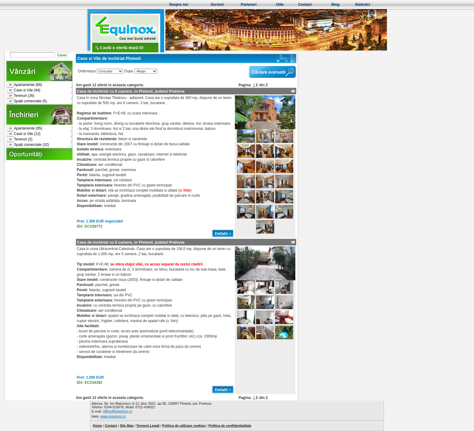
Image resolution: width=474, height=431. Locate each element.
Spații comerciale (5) (30, 101)
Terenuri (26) (24, 96)
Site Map (126, 425)
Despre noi (178, 4)
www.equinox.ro (113, 416)
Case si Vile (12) (27, 134)
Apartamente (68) (28, 85)
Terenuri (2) (23, 139)
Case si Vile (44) (27, 90)
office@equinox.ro (117, 411)
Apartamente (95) (28, 128)
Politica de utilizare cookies (184, 425)
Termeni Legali (148, 425)
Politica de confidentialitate (229, 425)
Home (97, 425)
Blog (335, 4)
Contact (305, 4)
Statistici (362, 4)
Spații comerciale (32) (31, 145)
